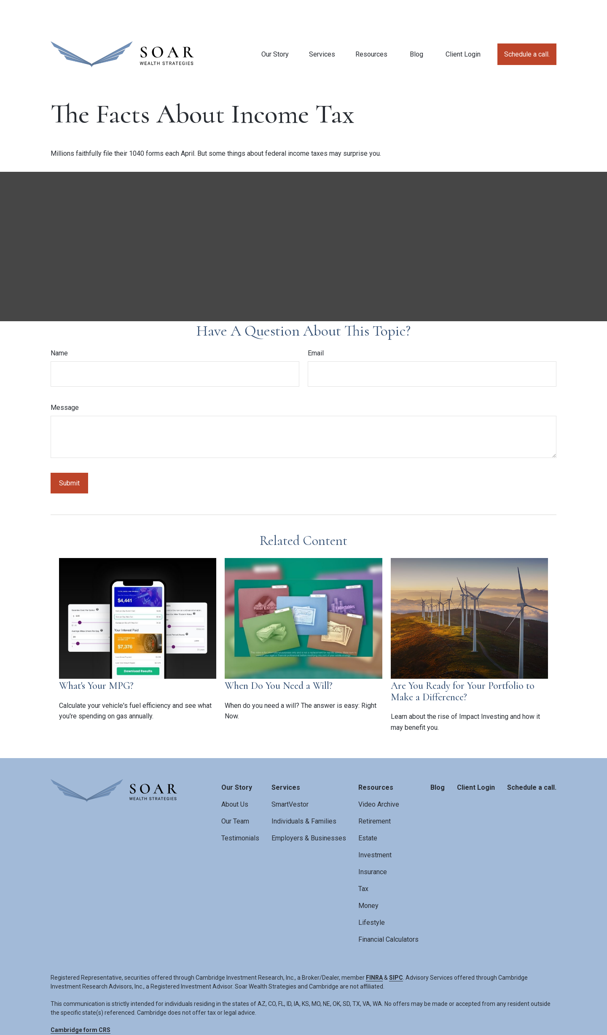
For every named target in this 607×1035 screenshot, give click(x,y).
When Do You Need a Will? (279, 656)
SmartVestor (290, 775)
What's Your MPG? (96, 656)
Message (65, 378)
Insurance (372, 842)
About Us (234, 775)
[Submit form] (69, 453)
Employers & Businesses (308, 809)
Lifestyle (371, 893)
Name (59, 324)
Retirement (374, 792)
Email (316, 324)
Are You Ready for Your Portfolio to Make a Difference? (462, 661)
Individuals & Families (303, 792)
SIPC (396, 948)
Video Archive (378, 775)
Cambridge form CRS (80, 1000)
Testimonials (240, 809)
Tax (363, 859)
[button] (275, 24)
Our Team (235, 792)
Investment (375, 825)
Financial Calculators (388, 910)
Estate (367, 809)
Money (368, 876)
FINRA (374, 948)
